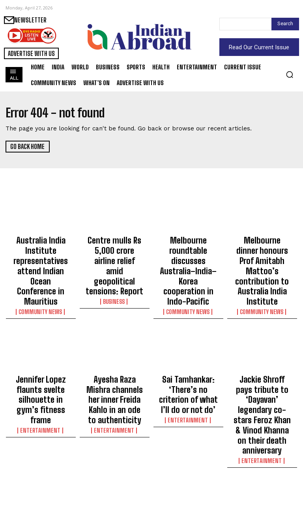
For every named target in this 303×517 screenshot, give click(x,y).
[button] (289, 74)
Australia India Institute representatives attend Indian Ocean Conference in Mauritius (40, 257)
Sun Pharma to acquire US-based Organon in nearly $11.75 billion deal (262, 469)
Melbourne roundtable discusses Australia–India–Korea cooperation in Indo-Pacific (188, 253)
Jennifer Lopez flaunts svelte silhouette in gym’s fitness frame (40, 356)
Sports (188, 495)
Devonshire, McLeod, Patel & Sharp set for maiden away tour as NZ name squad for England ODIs (188, 473)
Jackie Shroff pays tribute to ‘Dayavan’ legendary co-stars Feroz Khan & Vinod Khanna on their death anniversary (262, 367)
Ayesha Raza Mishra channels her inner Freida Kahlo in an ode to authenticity (115, 360)
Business (114, 269)
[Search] (285, 24)
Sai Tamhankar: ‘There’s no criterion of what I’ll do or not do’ (188, 356)
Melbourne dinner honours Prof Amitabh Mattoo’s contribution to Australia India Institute (262, 253)
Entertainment (40, 371)
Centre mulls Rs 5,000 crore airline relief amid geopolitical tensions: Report (114, 250)
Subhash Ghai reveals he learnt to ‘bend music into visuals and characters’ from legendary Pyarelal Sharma (41, 476)
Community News (41, 283)
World (114, 488)
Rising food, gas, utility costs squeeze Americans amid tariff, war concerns (114, 469)
